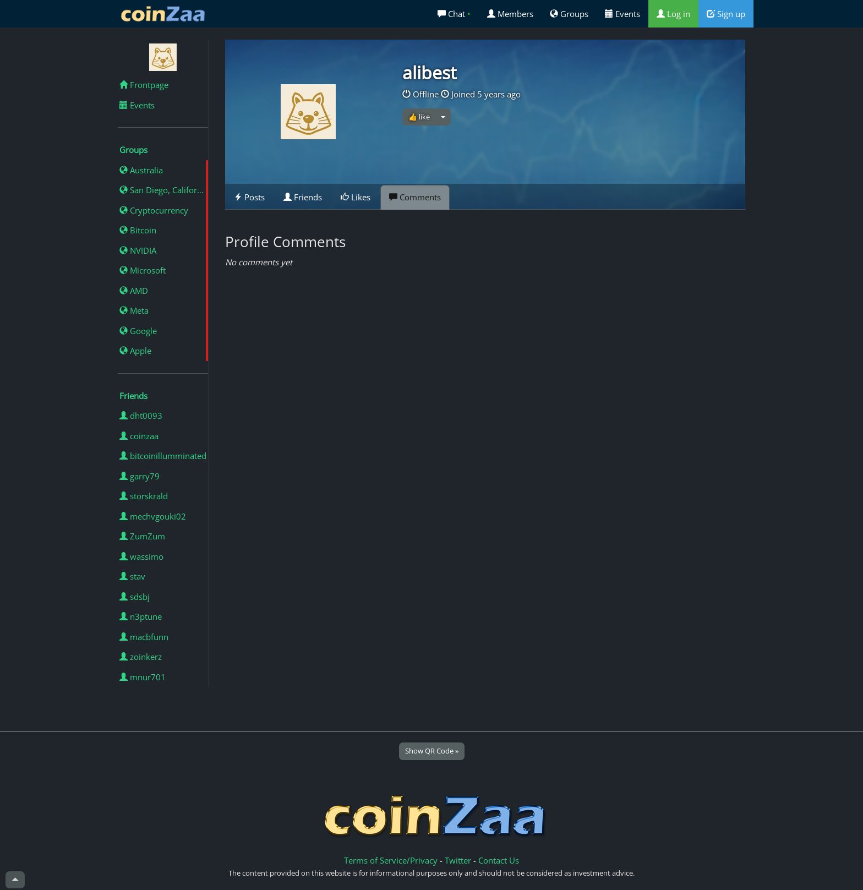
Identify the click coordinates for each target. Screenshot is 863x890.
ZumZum (142, 536)
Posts (249, 197)
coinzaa (139, 435)
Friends (302, 197)
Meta (134, 310)
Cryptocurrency (153, 210)
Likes (355, 197)
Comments (415, 197)
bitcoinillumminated (162, 455)
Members (510, 13)
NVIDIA (137, 250)
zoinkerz (140, 656)
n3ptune (140, 616)
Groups (569, 13)
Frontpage (143, 84)
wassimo (141, 556)
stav (132, 576)
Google (138, 330)
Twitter (458, 860)
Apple (135, 350)
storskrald (143, 495)
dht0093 (140, 415)
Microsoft (142, 270)
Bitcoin (137, 230)
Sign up (726, 13)
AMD (133, 290)
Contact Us (498, 860)
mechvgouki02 (152, 516)
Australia (141, 170)
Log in (673, 13)
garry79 (139, 476)
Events (622, 13)
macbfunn (143, 636)
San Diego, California (163, 189)
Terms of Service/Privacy (391, 860)
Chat (454, 13)
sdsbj (134, 596)
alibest (429, 72)
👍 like (419, 117)
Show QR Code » (431, 751)
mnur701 (142, 676)
